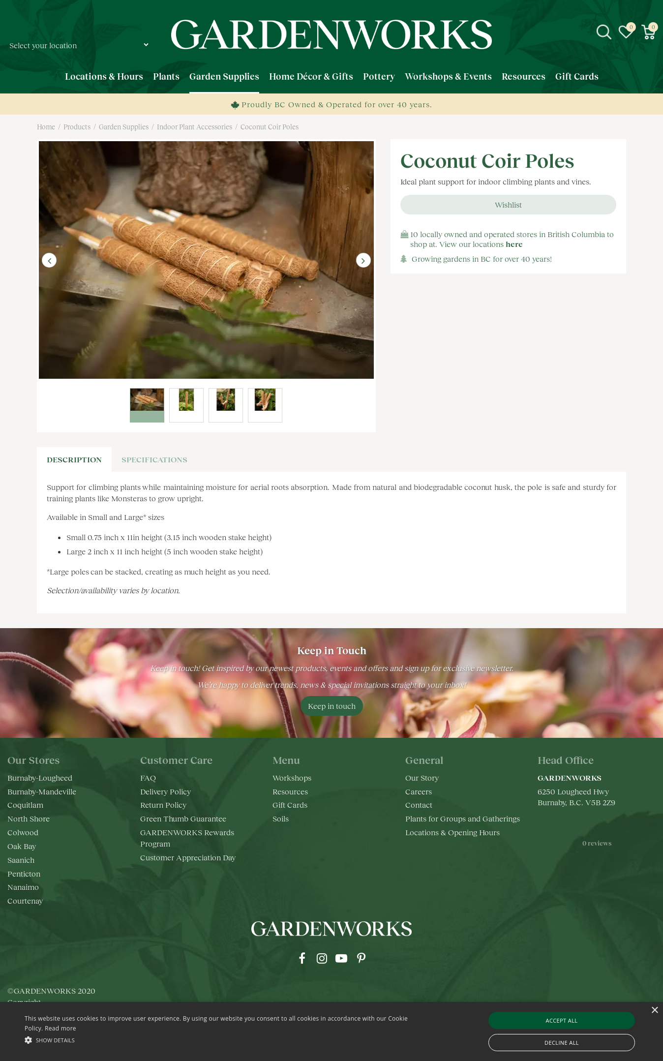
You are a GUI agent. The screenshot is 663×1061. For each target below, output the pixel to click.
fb (302, 958)
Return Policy (163, 804)
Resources (290, 791)
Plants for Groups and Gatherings (462, 818)
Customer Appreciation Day (188, 857)
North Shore (28, 818)
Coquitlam (25, 804)
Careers (418, 791)
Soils (280, 818)
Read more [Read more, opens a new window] (60, 1028)
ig (321, 958)
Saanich (20, 859)
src (604, 32)
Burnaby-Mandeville (41, 791)
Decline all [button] (561, 1042)
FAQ (148, 777)
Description (74, 459)
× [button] (654, 1010)
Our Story (422, 777)
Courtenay (25, 900)
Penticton (23, 873)
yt (341, 958)
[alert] (331, 1031)
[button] (224, 1039)
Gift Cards (289, 804)
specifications (154, 459)
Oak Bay (21, 845)
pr (361, 958)
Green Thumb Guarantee (183, 818)
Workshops (291, 777)
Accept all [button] (562, 1020)
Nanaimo (23, 886)
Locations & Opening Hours (452, 832)
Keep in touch (332, 705)
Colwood (22, 832)
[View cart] (648, 32)
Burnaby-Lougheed (39, 777)
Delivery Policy (165, 791)
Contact (418, 804)
